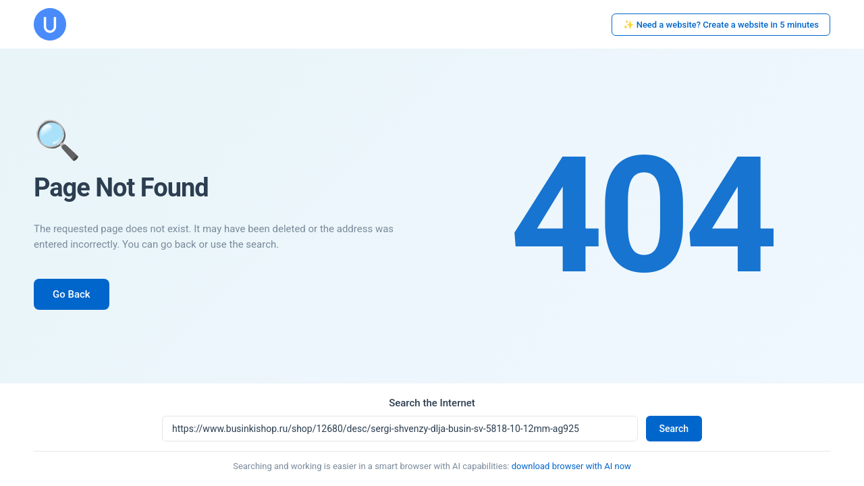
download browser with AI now (571, 466)
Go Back (71, 294)
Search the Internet (432, 403)
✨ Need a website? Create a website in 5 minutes (721, 25)
